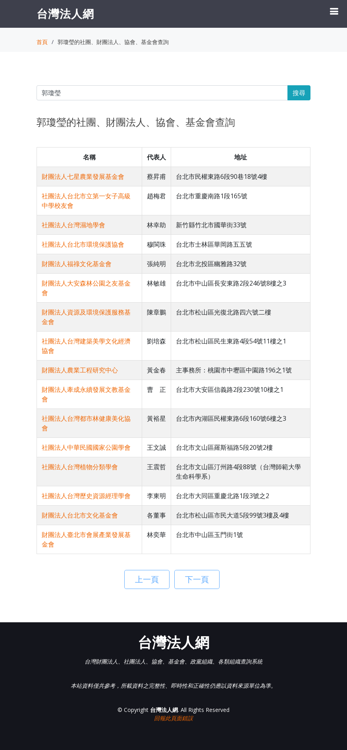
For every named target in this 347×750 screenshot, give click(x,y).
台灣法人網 (65, 13)
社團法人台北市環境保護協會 (83, 244)
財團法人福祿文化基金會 (77, 263)
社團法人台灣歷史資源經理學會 (86, 495)
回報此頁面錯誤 (173, 718)
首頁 (42, 42)
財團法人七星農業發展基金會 (83, 176)
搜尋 (299, 92)
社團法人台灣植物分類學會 (80, 466)
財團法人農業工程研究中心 (80, 370)
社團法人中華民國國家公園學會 (86, 447)
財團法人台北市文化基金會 (80, 515)
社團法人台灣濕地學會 (73, 225)
